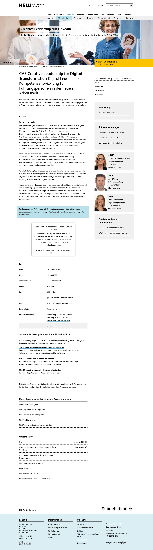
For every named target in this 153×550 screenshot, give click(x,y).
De (98, 5)
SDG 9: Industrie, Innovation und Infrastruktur (36, 359)
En (102, 5)
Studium (50, 18)
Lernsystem (99, 87)
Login (90, 5)
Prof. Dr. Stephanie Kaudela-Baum (59, 303)
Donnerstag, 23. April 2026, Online (59, 315)
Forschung (78, 18)
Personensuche (82, 524)
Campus (117, 18)
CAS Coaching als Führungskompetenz (113, 233)
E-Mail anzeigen (116, 167)
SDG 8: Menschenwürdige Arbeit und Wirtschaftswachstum (41, 347)
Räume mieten (82, 540)
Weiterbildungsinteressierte (57, 528)
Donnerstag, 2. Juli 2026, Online (58, 320)
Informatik (81, 14)
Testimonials (99, 91)
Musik (119, 14)
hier (20, 215)
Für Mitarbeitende (54, 534)
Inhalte (97, 83)
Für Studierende (53, 531)
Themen (90, 18)
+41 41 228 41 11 (25, 536)
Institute (80, 531)
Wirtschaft (71, 14)
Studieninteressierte (55, 524)
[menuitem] (50, 18)
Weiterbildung (64, 18)
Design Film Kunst (108, 14)
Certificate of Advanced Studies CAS (53, 67)
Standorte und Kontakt (85, 528)
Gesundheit (128, 14)
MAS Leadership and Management (111, 228)
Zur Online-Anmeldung (107, 113)
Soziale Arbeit (93, 14)
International (104, 18)
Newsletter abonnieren (114, 524)
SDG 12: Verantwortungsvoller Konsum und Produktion (40, 370)
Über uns (129, 18)
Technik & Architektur (56, 14)
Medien (50, 537)
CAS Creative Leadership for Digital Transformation (113, 78)
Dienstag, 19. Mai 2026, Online (58, 318)
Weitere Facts (53, 326)
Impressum (110, 530)
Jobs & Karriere (82, 543)
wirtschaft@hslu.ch (25, 538)
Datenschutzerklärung (113, 527)
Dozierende (99, 95)
